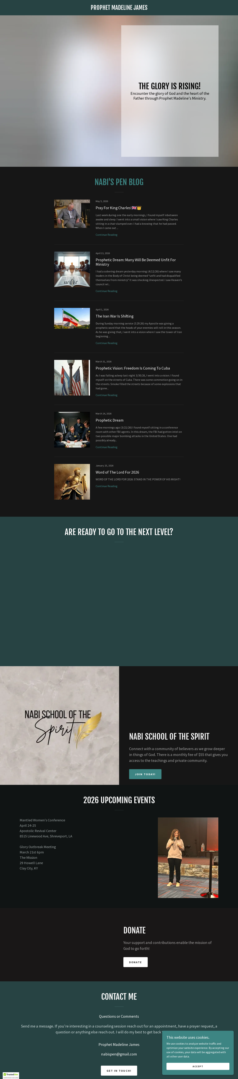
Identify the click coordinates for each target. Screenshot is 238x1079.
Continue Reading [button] (106, 234)
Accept (198, 1066)
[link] (119, 9)
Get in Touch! (119, 1070)
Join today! (145, 774)
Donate (135, 962)
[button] (11, 1075)
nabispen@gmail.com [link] (119, 1054)
